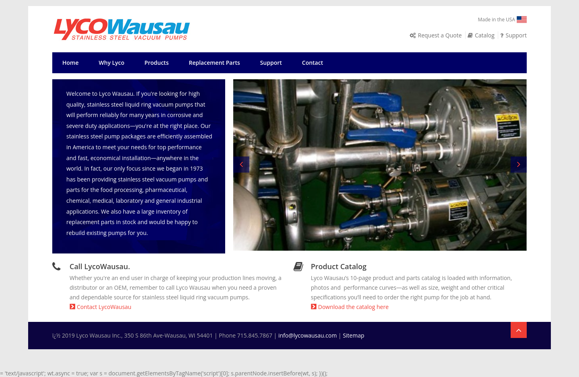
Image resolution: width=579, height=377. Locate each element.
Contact (312, 62)
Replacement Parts (214, 62)
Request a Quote (440, 35)
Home (70, 62)
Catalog (485, 35)
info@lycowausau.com (307, 335)
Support (516, 35)
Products (156, 62)
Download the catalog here (350, 307)
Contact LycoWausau (100, 307)
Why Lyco (112, 62)
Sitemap (353, 335)
